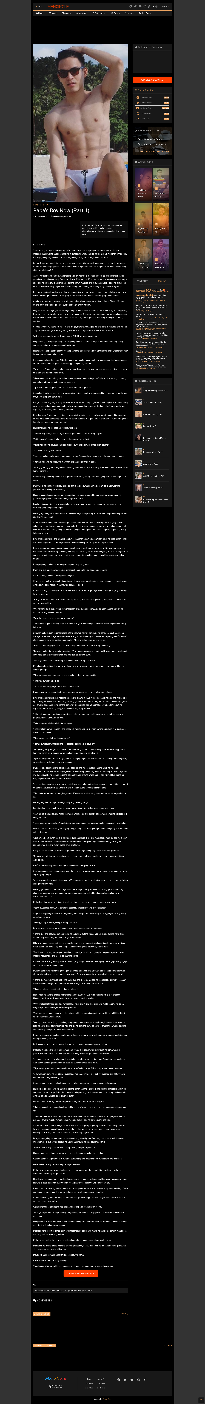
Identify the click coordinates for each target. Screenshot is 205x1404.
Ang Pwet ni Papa (150, 464)
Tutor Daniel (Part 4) (141, 311)
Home (40, 13)
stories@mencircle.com (154, 151)
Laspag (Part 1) (149, 426)
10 (144, 497)
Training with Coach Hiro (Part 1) (145, 347)
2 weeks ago (141, 319)
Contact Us (89, 1383)
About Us (101, 1379)
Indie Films (89, 1388)
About (53, 13)
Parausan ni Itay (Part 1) (153, 452)
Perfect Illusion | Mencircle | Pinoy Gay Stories (149, 291)
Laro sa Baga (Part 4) (142, 368)
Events (115, 13)
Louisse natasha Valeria (144, 290)
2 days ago (144, 302)
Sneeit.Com (107, 1399)
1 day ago (166, 291)
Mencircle (58, 6)
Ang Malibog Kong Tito (152, 414)
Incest (45, 205)
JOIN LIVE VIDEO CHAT (152, 80)
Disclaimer (101, 1388)
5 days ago (151, 311)
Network (82, 13)
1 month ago (158, 347)
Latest (129, 13)
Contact (66, 13)
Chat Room (145, 13)
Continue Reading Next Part (81, 1273)
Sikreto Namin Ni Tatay (152, 402)
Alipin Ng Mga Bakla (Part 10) (144, 361)
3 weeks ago (153, 338)
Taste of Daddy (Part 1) (153, 488)
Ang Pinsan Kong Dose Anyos (142, 193)
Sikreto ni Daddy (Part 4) (143, 338)
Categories (100, 13)
